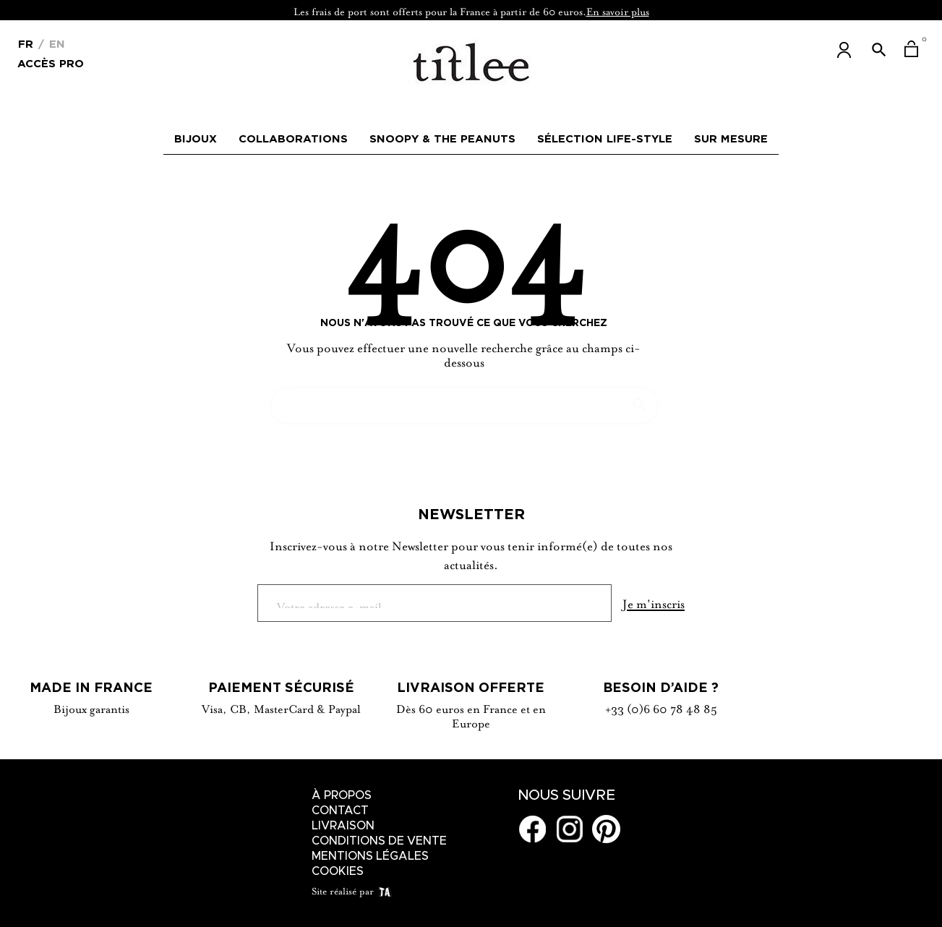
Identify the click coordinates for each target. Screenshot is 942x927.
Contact (340, 810)
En (55, 44)
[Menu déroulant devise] (25, 42)
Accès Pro (50, 62)
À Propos (342, 795)
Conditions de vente (379, 841)
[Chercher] (464, 398)
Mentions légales (370, 856)
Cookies (338, 871)
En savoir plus (617, 10)
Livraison (343, 826)
